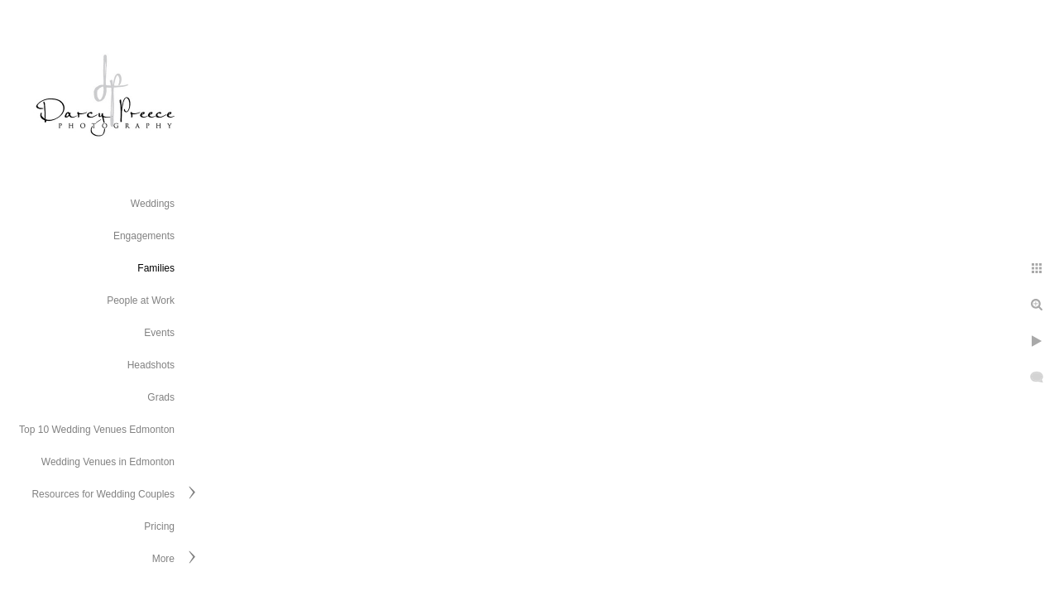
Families (156, 268)
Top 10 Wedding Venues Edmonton (97, 429)
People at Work (141, 300)
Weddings (153, 203)
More (163, 559)
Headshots (151, 365)
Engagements (144, 236)
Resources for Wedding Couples (103, 494)
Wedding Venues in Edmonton (108, 462)
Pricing (159, 526)
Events (159, 333)
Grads (161, 397)
